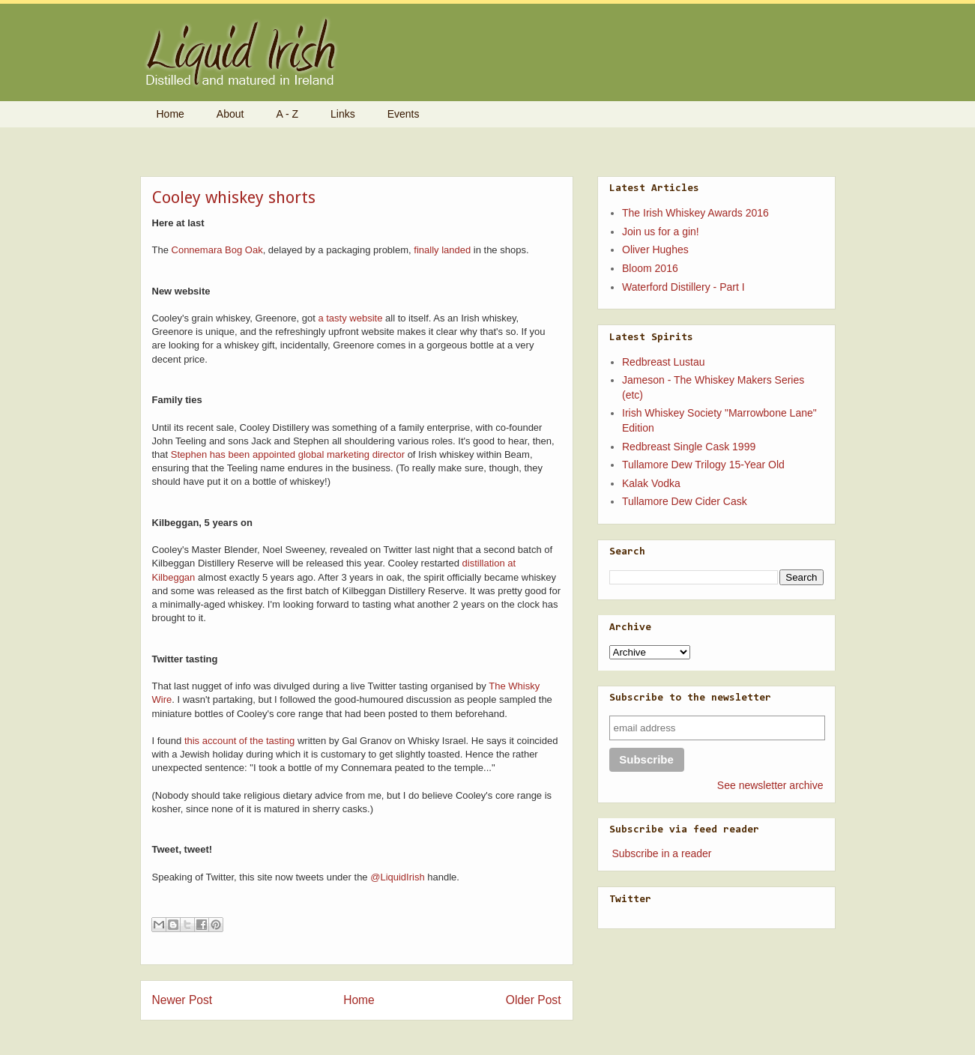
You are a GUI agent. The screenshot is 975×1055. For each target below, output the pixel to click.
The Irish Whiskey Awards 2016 (695, 213)
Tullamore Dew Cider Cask (684, 501)
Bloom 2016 (650, 268)
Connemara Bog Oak (217, 250)
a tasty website (350, 318)
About (230, 114)
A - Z (287, 114)
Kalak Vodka (651, 483)
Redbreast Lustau (663, 362)
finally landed (442, 250)
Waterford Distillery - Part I (683, 287)
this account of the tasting (239, 740)
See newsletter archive (770, 785)
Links (342, 114)
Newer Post (182, 1000)
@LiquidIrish (397, 877)
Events (403, 114)
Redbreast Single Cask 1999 (688, 447)
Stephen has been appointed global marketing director (288, 454)
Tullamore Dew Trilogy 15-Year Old (703, 465)
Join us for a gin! (660, 232)
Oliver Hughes (655, 250)
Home (170, 114)
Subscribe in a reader (661, 853)
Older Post (533, 1000)
